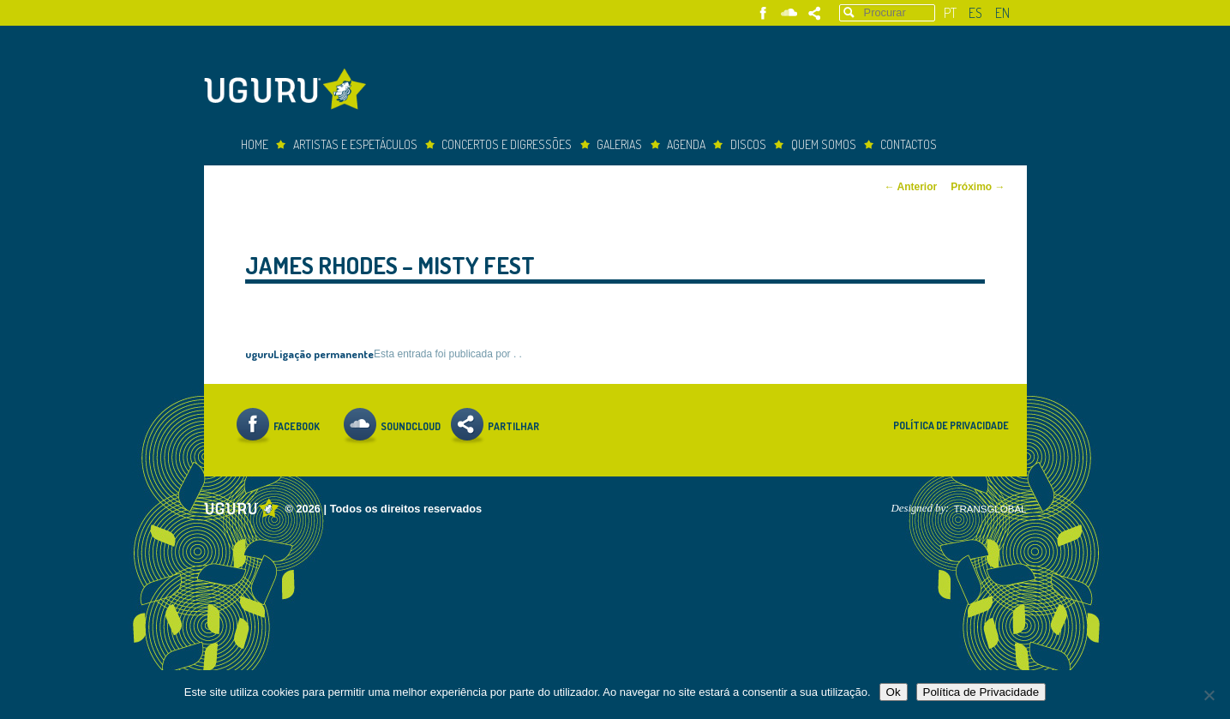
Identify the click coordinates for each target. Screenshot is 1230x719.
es (975, 12)
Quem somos (823, 144)
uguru (259, 353)
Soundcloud (789, 13)
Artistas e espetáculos (355, 144)
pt (950, 12)
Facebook (763, 13)
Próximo (978, 187)
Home (254, 144)
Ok (893, 692)
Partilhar (814, 13)
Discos (748, 144)
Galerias (619, 144)
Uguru (289, 91)
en (1002, 12)
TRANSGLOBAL (989, 509)
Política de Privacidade (951, 425)
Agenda (686, 144)
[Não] (1208, 695)
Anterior (911, 187)
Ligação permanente (323, 353)
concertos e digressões (506, 144)
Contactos (908, 144)
